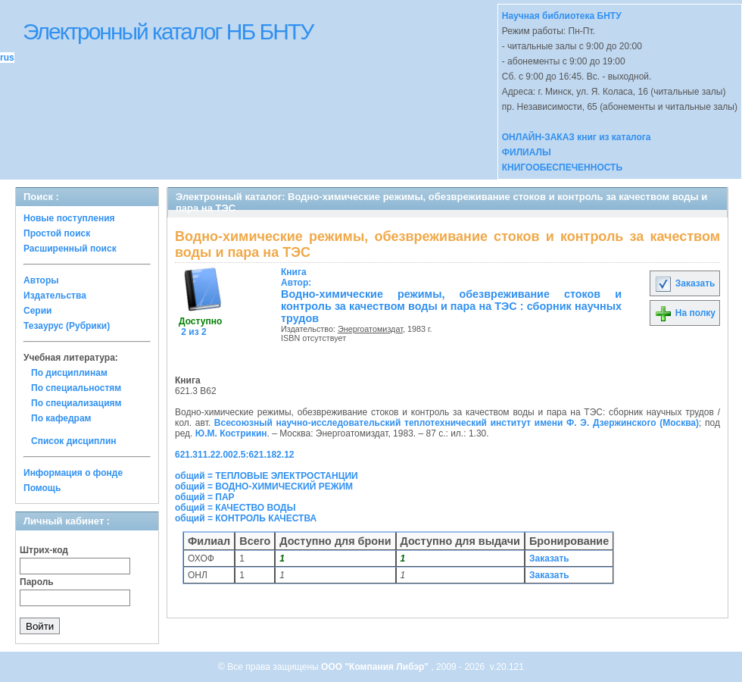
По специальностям (76, 388)
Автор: (296, 277)
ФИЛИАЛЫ (526, 152)
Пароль (37, 582)
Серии (37, 310)
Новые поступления (69, 218)
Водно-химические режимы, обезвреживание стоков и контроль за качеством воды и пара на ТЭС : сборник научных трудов (451, 306)
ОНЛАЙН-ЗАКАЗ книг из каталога (576, 137)
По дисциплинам (69, 373)
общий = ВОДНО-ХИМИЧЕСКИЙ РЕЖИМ (264, 486)
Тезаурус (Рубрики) (66, 326)
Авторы (41, 280)
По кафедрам (61, 418)
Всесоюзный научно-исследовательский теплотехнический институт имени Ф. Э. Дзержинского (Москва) (456, 423)
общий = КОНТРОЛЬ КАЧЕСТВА (245, 518)
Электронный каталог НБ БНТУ (168, 31)
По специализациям (76, 403)
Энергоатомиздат (370, 328)
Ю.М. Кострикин (231, 433)
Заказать (684, 283)
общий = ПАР (205, 497)
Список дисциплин (74, 441)
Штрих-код (44, 550)
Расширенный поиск (70, 248)
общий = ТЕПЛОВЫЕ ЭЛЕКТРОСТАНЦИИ (266, 476)
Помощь (42, 488)
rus (7, 57)
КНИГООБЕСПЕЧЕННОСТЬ (562, 167)
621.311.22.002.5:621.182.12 (234, 454)
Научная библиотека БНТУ (562, 16)
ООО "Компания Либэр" (376, 667)
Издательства (54, 295)
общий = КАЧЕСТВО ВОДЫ (235, 507)
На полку (685, 313)
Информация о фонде (73, 473)
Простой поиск (56, 233)
